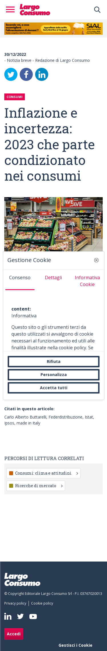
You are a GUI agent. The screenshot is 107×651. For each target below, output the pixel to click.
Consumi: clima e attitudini (46, 473)
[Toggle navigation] (12, 9)
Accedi (14, 633)
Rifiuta (53, 361)
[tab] (20, 280)
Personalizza (54, 374)
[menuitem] (16, 603)
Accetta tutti (53, 387)
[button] (96, 260)
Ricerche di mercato (38, 485)
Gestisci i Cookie (75, 645)
